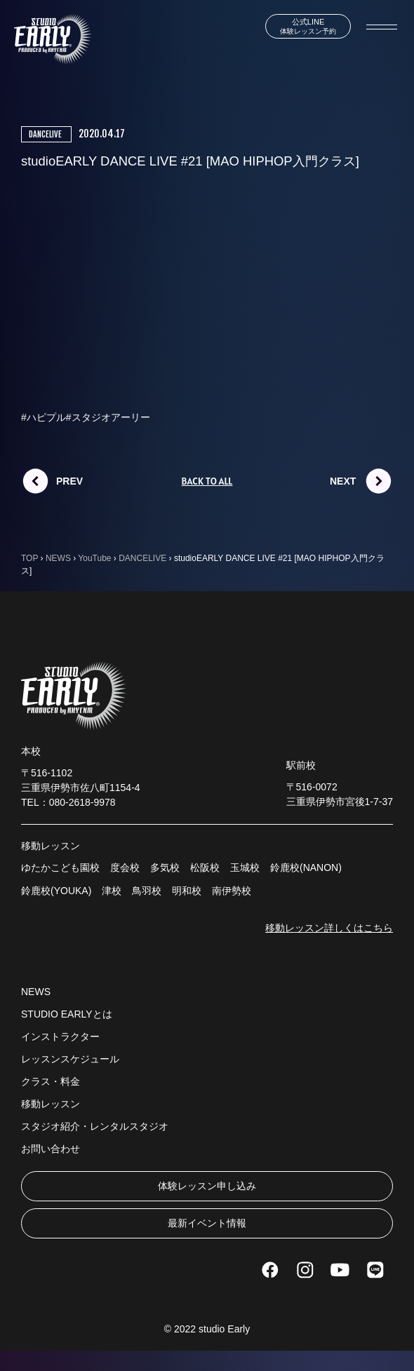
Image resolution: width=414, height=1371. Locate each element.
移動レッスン (50, 1103)
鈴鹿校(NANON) (306, 867)
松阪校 (205, 867)
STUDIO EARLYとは (66, 1014)
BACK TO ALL (207, 481)
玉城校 (245, 867)
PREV (69, 481)
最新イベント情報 (207, 1223)
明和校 (186, 890)
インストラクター (60, 1036)
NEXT (343, 481)
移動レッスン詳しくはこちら (329, 927)
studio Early (224, 1329)
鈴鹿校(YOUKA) (56, 890)
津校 (111, 890)
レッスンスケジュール (70, 1059)
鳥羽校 (146, 890)
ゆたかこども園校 (60, 867)
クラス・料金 (50, 1081)
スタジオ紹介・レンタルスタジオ (94, 1126)
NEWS (36, 991)
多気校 (165, 867)
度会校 (125, 867)
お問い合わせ (50, 1148)
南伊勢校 (231, 890)
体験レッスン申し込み (207, 1185)
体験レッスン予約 (308, 26)
